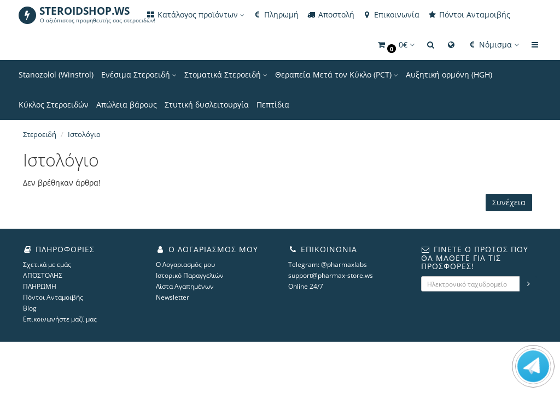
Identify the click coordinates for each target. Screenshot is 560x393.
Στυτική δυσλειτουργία (207, 104)
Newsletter (172, 297)
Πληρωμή (275, 14)
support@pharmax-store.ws (330, 275)
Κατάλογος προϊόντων (194, 14)
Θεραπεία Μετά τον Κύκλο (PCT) (336, 74)
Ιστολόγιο (84, 134)
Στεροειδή (39, 134)
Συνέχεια (509, 202)
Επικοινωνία (390, 14)
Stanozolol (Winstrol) (56, 74)
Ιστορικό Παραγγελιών (190, 275)
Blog (30, 308)
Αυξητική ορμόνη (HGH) (449, 74)
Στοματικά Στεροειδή (225, 74)
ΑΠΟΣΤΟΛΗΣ (42, 275)
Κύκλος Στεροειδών (54, 104)
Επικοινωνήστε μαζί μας (60, 319)
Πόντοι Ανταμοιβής (468, 14)
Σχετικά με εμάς (47, 264)
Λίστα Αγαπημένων (185, 286)
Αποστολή (330, 14)
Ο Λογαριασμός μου (185, 264)
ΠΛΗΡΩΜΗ (39, 286)
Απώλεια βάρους (126, 104)
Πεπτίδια (272, 104)
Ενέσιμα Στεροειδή (139, 74)
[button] (395, 45)
